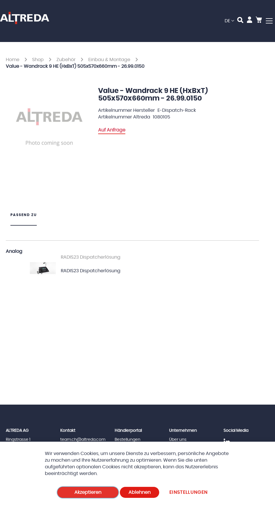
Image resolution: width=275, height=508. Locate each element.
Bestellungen (127, 440)
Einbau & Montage (109, 59)
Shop (38, 59)
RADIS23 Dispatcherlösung (90, 270)
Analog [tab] (14, 251)
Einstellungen (188, 492)
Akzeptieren (87, 492)
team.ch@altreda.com (82, 440)
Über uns (177, 440)
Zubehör (66, 59)
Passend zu (23, 215)
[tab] (23, 219)
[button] (229, 21)
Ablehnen (140, 492)
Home (13, 59)
